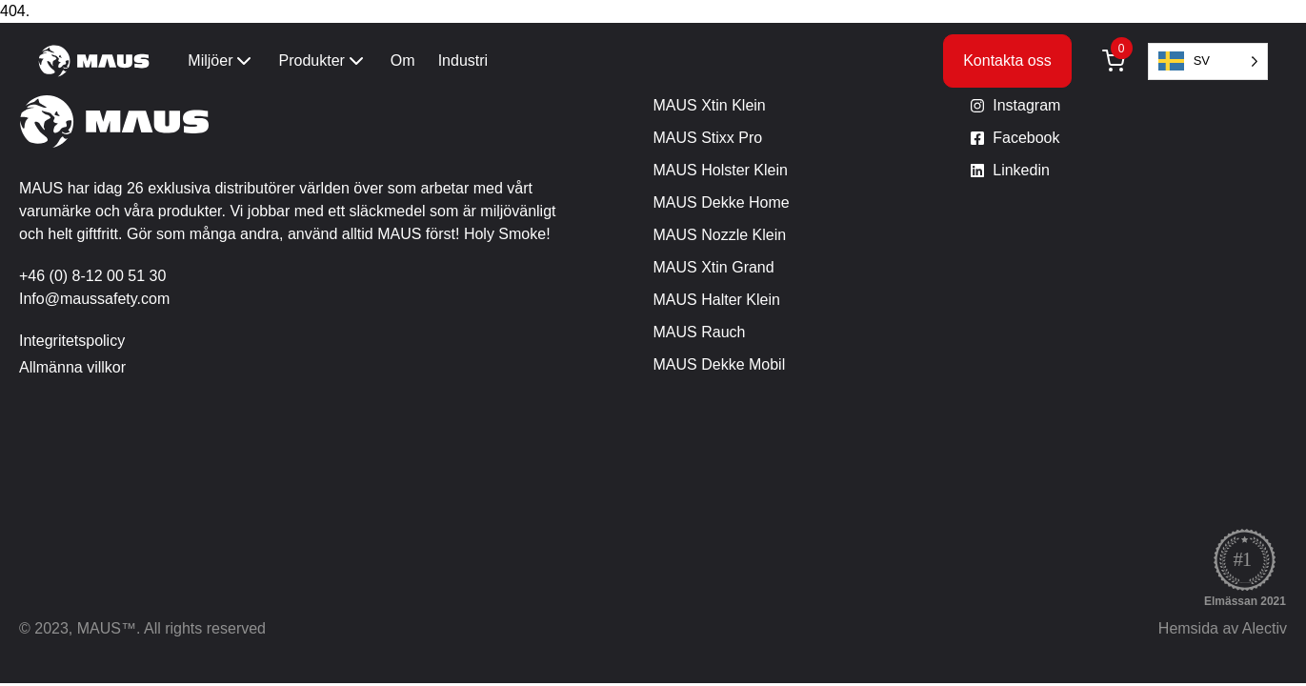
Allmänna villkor (72, 367)
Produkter (322, 61)
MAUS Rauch (699, 332)
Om (403, 60)
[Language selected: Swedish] (1208, 61)
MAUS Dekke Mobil (719, 364)
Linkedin (1021, 170)
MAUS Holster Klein (720, 170)
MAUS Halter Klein (716, 300)
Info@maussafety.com (94, 299)
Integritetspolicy (72, 341)
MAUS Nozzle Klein (720, 235)
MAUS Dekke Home (721, 202)
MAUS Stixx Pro (708, 138)
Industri (463, 60)
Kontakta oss (1007, 60)
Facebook (1026, 138)
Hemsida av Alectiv (1222, 628)
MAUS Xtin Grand (713, 267)
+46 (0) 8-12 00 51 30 (92, 276)
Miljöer (221, 61)
